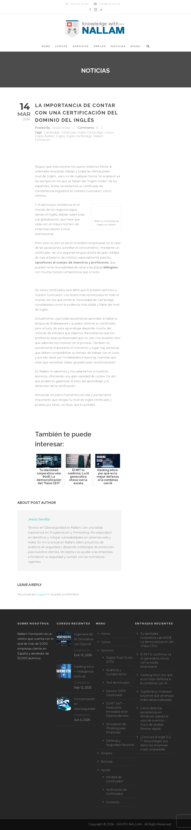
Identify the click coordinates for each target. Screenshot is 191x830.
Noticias (118, 46)
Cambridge (52, 132)
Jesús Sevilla (61, 128)
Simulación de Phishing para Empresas (116, 728)
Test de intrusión (118, 682)
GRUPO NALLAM (129, 824)
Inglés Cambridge (79, 136)
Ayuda (135, 46)
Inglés (60, 136)
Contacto (112, 802)
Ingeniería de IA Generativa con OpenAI (83, 639)
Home (46, 46)
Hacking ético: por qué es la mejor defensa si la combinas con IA (156, 679)
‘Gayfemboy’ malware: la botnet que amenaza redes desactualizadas (157, 696)
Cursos (61, 46)
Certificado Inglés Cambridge (82, 132)
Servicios (81, 46)
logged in (43, 594)
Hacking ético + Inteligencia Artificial (84, 671)
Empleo (100, 46)
